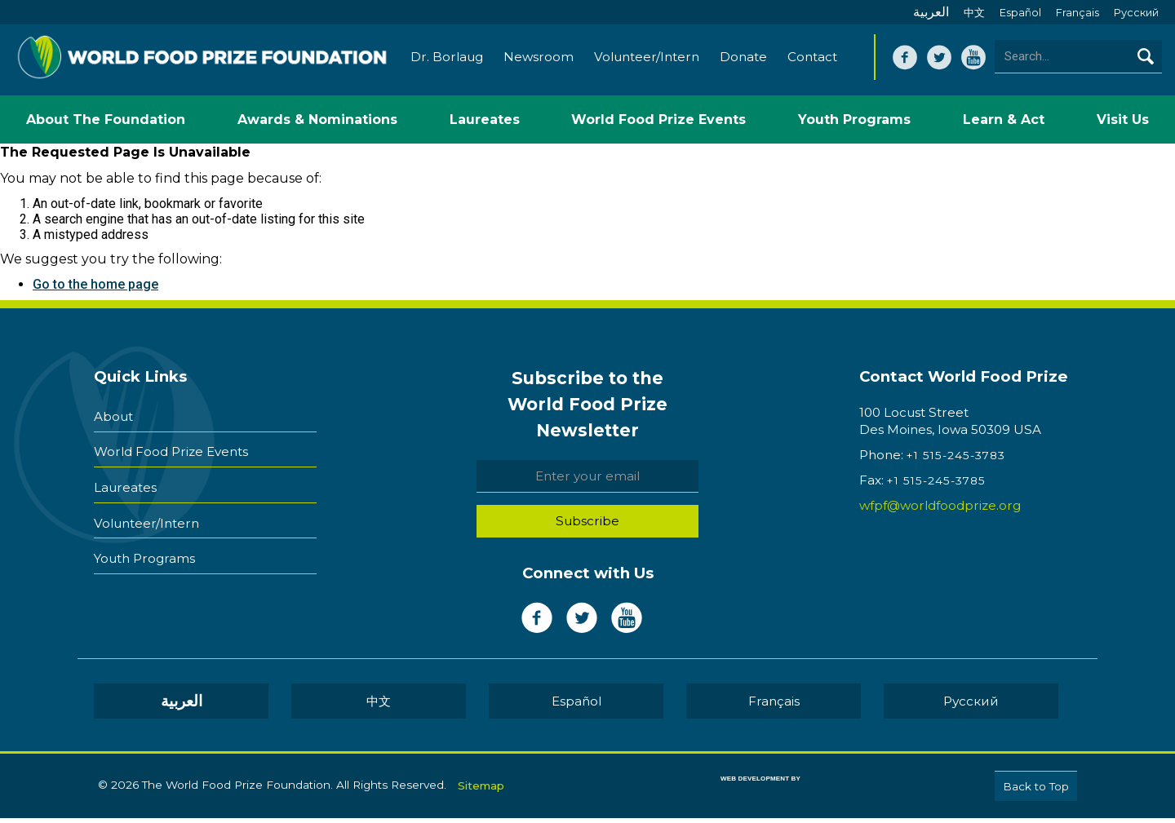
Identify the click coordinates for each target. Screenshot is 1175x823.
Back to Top (1036, 792)
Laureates (125, 481)
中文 (974, 13)
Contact (811, 63)
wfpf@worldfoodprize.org (940, 512)
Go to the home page (95, 291)
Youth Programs (144, 543)
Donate (742, 63)
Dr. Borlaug (446, 63)
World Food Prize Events (171, 450)
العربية (931, 12)
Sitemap (481, 787)
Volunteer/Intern (645, 63)
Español (1020, 13)
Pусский (1136, 13)
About (113, 419)
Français (1077, 13)
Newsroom (538, 63)
